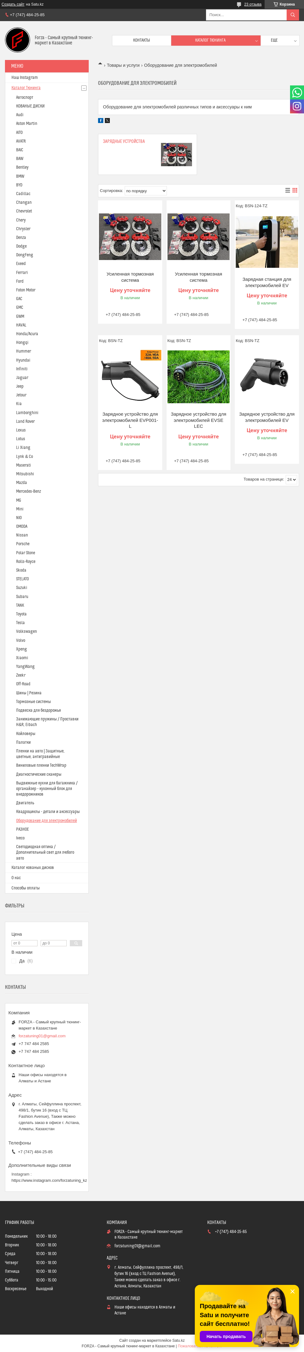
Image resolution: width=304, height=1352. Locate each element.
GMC (19, 307)
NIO (19, 517)
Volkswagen (26, 631)
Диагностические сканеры (38, 774)
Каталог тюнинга (210, 40)
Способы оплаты (25, 888)
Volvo (20, 640)
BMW (20, 176)
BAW (19, 158)
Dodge (21, 246)
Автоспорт (24, 97)
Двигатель (25, 803)
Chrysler (23, 228)
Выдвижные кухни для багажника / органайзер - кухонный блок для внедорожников (47, 789)
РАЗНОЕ (22, 829)
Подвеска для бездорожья (38, 710)
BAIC (19, 150)
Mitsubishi (25, 474)
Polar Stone (25, 552)
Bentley (22, 167)
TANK (20, 605)
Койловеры (25, 733)
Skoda (21, 570)
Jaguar (22, 377)
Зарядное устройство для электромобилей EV (267, 417)
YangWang (25, 666)
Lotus (20, 438)
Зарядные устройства (124, 141)
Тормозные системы (33, 701)
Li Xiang (23, 447)
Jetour (21, 395)
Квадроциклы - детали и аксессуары (48, 811)
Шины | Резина (29, 693)
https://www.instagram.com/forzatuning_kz (49, 1180)
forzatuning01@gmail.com (42, 1036)
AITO (19, 132)
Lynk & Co (24, 456)
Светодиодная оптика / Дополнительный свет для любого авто (45, 852)
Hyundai (23, 360)
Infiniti (22, 369)
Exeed (21, 263)
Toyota (21, 614)
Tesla (20, 622)
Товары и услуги (123, 65)
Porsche (22, 543)
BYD (19, 185)
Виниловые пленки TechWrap (41, 765)
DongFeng (24, 255)
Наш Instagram (24, 77)
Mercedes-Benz (28, 491)
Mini (20, 509)
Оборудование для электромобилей (46, 820)
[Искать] (293, 15)
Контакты (141, 40)
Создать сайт (13, 4)
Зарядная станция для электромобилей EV (267, 282)
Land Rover (25, 421)
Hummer (23, 351)
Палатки (23, 742)
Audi (20, 114)
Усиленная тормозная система (130, 277)
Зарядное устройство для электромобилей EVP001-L (130, 420)
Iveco (20, 838)
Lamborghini (27, 412)
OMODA (21, 526)
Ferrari (22, 272)
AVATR (21, 141)
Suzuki (21, 587)
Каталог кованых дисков (32, 867)
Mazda (21, 482)
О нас (16, 877)
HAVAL (21, 325)
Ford (20, 281)
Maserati (23, 465)
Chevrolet (24, 211)
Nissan (22, 535)
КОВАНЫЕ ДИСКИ (30, 106)
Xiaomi (22, 657)
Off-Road (23, 684)
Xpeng (21, 649)
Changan (24, 202)
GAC (19, 298)
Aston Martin (26, 123)
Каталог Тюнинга (26, 87)
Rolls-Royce (25, 561)
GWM (20, 316)
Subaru (22, 596)
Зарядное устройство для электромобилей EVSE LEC (198, 420)
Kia (19, 403)
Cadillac (23, 193)
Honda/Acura (27, 333)
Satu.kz (178, 1340)
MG (18, 500)
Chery (21, 220)
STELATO (22, 579)
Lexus (21, 430)
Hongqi (22, 342)
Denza (21, 237)
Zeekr (20, 675)
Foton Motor (25, 290)
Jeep (20, 386)
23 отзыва (253, 4)
